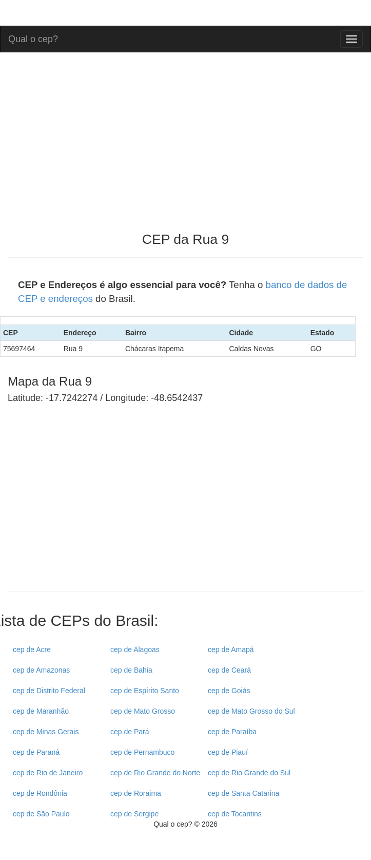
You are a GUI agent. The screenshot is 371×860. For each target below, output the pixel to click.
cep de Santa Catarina (243, 793)
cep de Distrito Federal (49, 690)
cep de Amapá (231, 649)
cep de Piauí (228, 752)
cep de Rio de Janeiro (48, 773)
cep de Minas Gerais (46, 732)
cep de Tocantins (235, 814)
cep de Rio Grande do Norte (155, 773)
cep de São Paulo (41, 814)
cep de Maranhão (41, 711)
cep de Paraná (36, 752)
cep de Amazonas (41, 670)
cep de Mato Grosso (142, 711)
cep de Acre (32, 649)
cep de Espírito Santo (144, 690)
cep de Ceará (229, 670)
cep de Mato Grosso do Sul (251, 711)
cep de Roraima (135, 793)
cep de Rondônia (40, 793)
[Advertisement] (94, 506)
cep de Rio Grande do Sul (249, 773)
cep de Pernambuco (142, 752)
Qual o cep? (33, 38)
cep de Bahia (131, 670)
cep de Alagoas (135, 649)
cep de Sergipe (134, 814)
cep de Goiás (229, 690)
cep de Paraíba (232, 732)
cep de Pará (129, 732)
